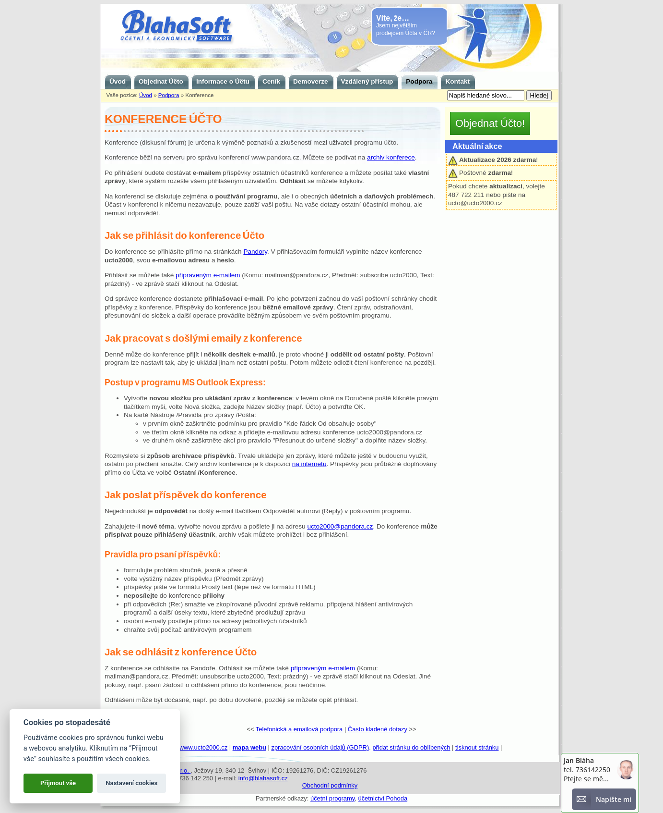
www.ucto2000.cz (203, 747)
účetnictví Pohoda (382, 798)
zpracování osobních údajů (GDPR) (320, 747)
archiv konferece (391, 157)
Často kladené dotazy (377, 729)
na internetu (309, 464)
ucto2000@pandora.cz (340, 526)
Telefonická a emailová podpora (299, 729)
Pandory (255, 251)
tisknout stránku (476, 747)
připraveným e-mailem (208, 275)
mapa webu (249, 747)
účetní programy (332, 798)
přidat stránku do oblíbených (411, 747)
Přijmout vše (58, 783)
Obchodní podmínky (330, 785)
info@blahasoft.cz (263, 778)
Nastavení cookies (131, 783)
